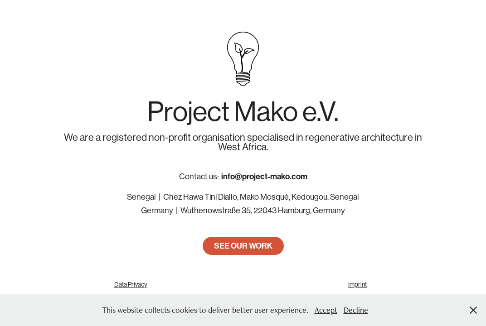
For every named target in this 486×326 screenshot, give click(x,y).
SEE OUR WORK (243, 246)
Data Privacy (130, 284)
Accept (326, 310)
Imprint (357, 284)
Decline (356, 310)
